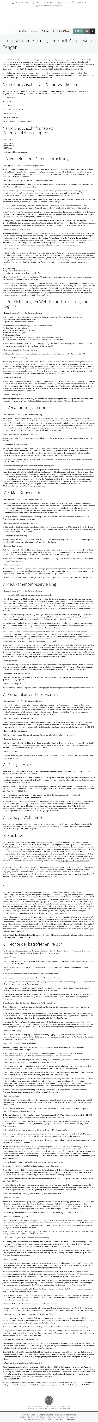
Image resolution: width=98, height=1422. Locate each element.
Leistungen (34, 31)
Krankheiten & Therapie (62, 31)
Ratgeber (45, 31)
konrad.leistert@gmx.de (17, 152)
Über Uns (22, 31)
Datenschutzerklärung (64, 1419)
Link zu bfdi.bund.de (11, 1378)
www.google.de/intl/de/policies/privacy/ (74, 861)
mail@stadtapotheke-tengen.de (50, 5)
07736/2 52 (65, 2)
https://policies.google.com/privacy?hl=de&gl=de (22, 797)
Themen (78, 31)
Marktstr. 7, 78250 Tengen (44, 2)
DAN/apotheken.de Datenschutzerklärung (22, 935)
